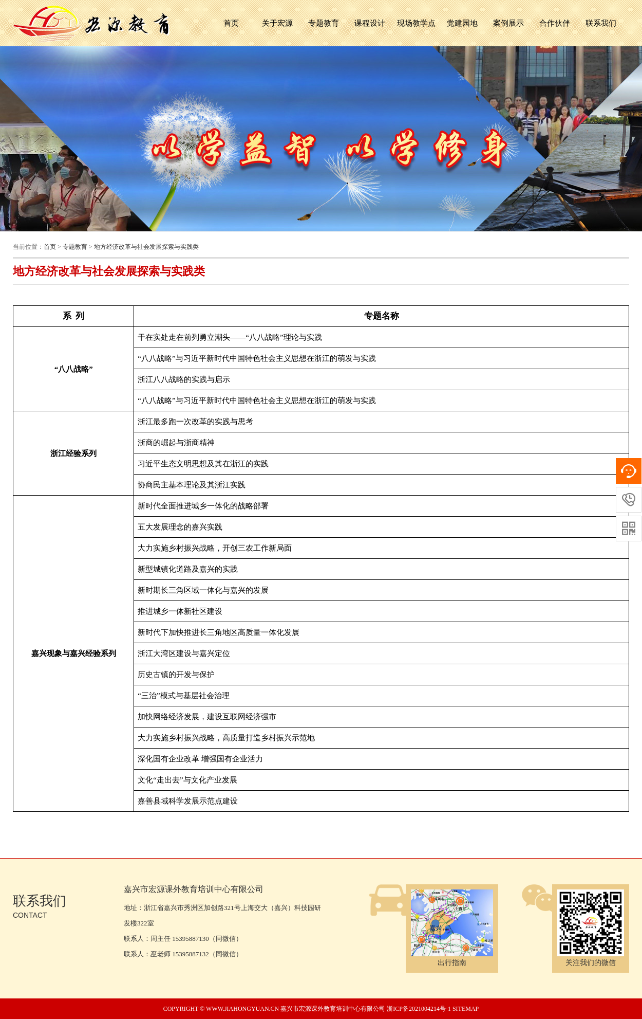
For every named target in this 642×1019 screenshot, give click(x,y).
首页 (231, 23)
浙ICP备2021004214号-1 (419, 1008)
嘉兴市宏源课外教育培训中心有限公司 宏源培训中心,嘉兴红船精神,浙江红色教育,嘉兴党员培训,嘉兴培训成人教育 (92, 23)
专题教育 (75, 246)
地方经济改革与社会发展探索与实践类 (146, 246)
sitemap (465, 1008)
